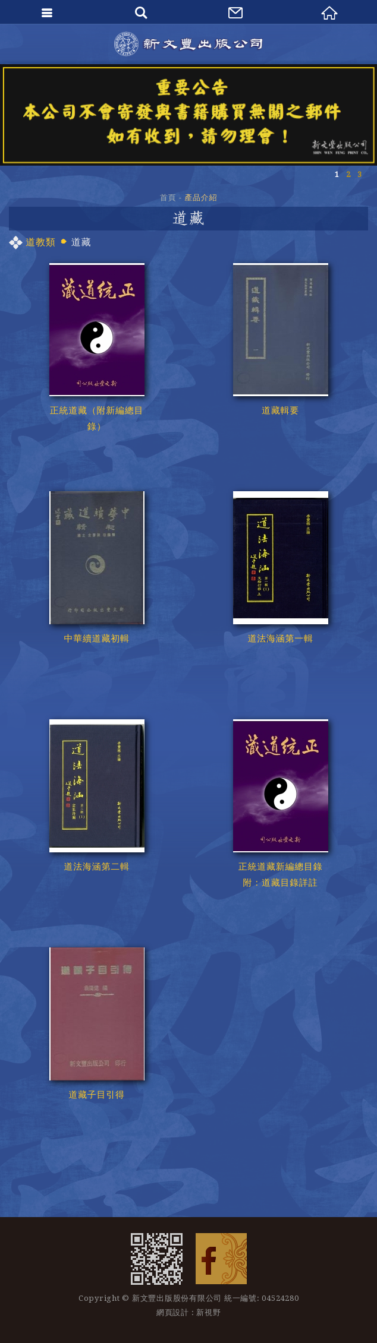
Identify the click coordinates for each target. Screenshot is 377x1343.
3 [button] (359, 174)
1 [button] (337, 174)
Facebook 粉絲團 (221, 1258)
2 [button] (348, 174)
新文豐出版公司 (188, 43)
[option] (188, 115)
